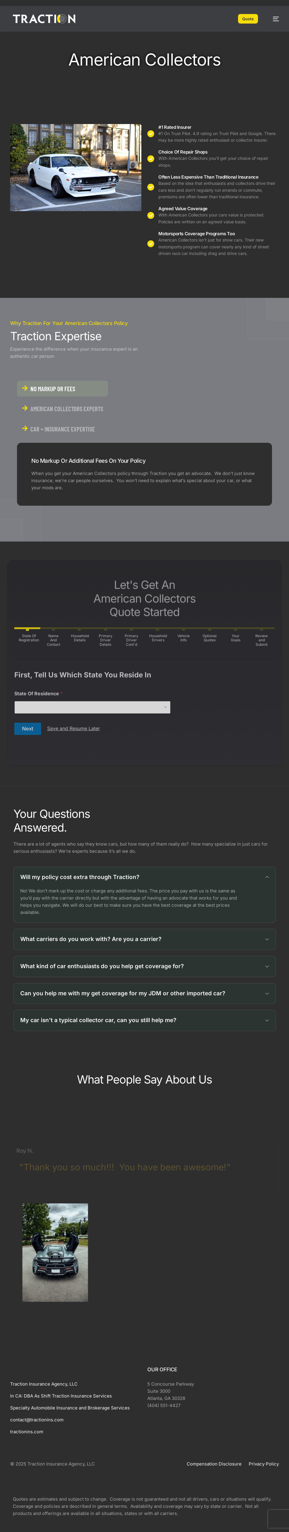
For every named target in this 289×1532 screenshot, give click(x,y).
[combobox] (92, 770)
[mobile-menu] (273, 18)
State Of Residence (38, 756)
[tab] (62, 389)
